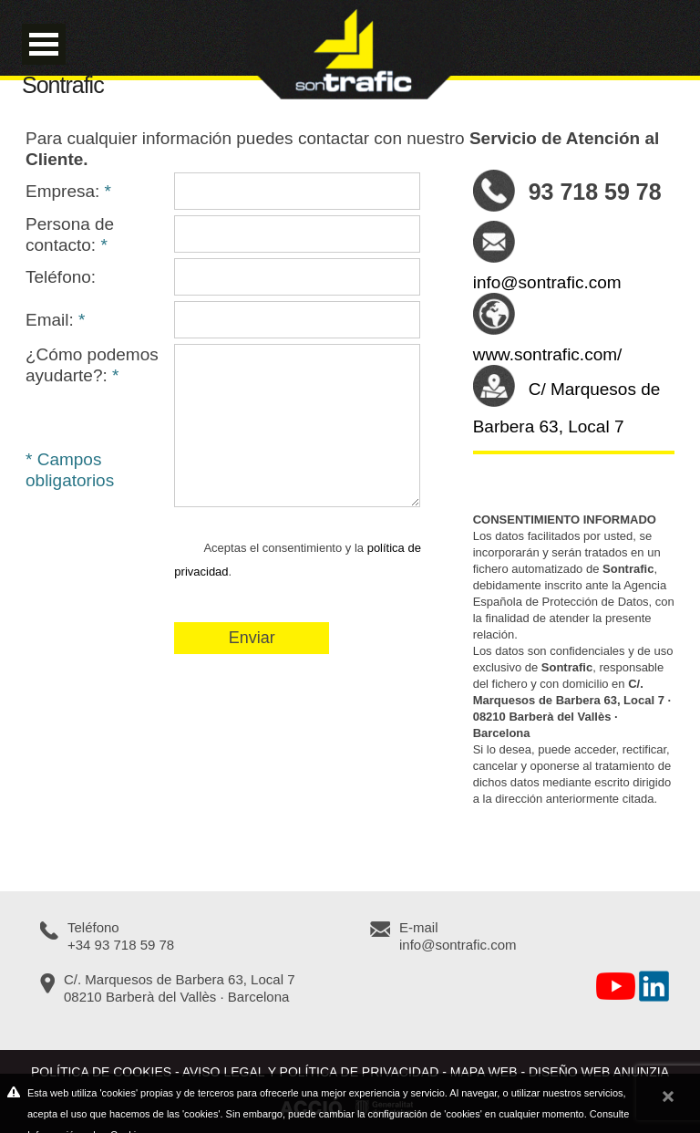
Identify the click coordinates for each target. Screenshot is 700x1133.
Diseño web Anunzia (599, 1072)
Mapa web (484, 1072)
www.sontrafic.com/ (548, 354)
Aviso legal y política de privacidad (310, 1072)
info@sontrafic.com (547, 282)
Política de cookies (101, 1072)
